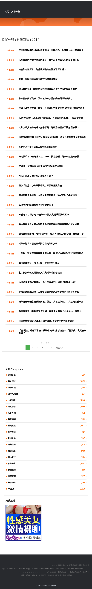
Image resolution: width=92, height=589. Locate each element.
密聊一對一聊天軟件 (75, 569)
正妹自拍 (47, 387)
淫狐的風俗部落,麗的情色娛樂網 (60, 575)
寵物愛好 (47, 457)
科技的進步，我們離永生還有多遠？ (36, 176)
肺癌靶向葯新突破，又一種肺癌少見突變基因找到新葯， (46, 98)
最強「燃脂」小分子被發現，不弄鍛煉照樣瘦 (40, 185)
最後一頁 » (60, 348)
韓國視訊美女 (12, 569)
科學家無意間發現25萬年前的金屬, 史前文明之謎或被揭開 (46, 321)
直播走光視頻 (25, 575)
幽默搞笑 (47, 419)
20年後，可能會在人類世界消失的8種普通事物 (41, 166)
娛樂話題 (47, 451)
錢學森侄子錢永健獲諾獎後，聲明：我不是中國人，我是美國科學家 (51, 301)
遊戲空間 (47, 444)
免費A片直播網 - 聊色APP (79, 572)
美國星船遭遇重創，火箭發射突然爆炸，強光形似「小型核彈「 (49, 195)
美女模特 (47, 381)
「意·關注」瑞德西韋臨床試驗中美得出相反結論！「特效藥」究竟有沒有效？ (52, 331)
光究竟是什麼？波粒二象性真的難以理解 (38, 147)
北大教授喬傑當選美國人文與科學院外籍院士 (40, 272)
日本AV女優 (47, 394)
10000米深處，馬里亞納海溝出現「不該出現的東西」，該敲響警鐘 (51, 118)
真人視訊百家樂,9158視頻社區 (43, 569)
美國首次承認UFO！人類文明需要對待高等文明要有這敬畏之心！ (50, 292)
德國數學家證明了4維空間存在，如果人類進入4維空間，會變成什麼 (51, 234)
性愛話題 (47, 400)
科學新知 (10, 50)
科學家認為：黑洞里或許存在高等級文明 (38, 243)
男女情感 (47, 406)
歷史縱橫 (47, 425)
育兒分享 (47, 463)
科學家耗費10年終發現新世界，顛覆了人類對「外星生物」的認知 (50, 311)
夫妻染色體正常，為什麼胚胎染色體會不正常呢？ (42, 69)
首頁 (6, 11)
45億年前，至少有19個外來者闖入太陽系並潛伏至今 (44, 214)
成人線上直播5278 (39, 575)
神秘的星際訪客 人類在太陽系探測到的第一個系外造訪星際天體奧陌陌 (52, 137)
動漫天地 (47, 438)
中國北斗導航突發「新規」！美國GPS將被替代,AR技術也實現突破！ (52, 108)
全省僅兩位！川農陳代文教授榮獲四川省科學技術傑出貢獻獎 (48, 89)
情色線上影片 (63, 572)
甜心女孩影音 (61, 569)
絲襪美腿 (47, 375)
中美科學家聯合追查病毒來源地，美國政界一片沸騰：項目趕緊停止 (51, 50)
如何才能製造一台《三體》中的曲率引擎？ (39, 263)
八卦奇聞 (47, 413)
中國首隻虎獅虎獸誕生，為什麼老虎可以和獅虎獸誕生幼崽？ (48, 282)
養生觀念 (47, 470)
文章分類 (15, 11)
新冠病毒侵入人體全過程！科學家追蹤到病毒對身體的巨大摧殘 (49, 224)
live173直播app (24, 569)
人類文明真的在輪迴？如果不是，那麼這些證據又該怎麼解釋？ (49, 127)
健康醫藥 (47, 476)
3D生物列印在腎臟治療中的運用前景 (36, 205)
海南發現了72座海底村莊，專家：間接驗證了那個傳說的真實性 (49, 156)
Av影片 (47, 489)
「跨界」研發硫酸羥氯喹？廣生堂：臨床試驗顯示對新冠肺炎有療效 (51, 253)
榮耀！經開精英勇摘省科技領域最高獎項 (38, 79)
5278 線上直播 (51, 572)
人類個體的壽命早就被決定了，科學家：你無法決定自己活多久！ (50, 60)
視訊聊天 (47, 482)
